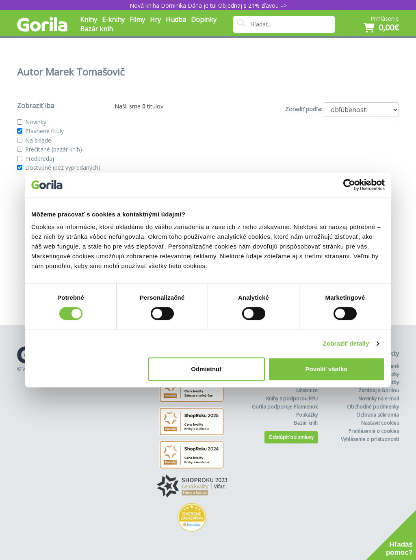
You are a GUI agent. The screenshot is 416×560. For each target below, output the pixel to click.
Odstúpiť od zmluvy (291, 437)
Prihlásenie (384, 18)
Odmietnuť (206, 368)
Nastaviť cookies (380, 422)
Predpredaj (39, 158)
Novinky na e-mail (378, 398)
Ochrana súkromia (377, 414)
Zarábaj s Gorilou (378, 390)
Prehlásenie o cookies (374, 431)
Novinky (35, 122)
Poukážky (307, 414)
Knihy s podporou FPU (292, 398)
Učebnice (307, 390)
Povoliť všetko (327, 368)
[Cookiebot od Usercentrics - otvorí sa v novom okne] (349, 185)
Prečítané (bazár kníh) (53, 149)
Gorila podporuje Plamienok (285, 406)
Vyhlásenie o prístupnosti (370, 439)
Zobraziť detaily (346, 343)
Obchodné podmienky (373, 406)
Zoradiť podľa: (303, 109)
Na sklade (38, 140)
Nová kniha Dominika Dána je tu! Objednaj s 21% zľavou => (208, 5)
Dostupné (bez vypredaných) (62, 167)
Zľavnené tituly (44, 131)
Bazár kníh (96, 28)
